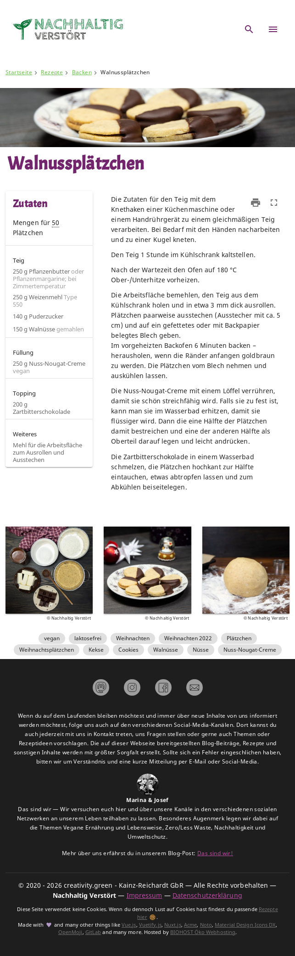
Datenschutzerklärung (207, 895)
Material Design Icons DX (245, 925)
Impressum (144, 895)
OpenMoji (70, 932)
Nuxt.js (172, 925)
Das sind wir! (215, 853)
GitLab (93, 932)
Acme (190, 925)
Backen (82, 72)
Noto (206, 925)
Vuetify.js (150, 925)
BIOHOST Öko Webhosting (202, 932)
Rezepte (52, 72)
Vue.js (129, 925)
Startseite (19, 72)
